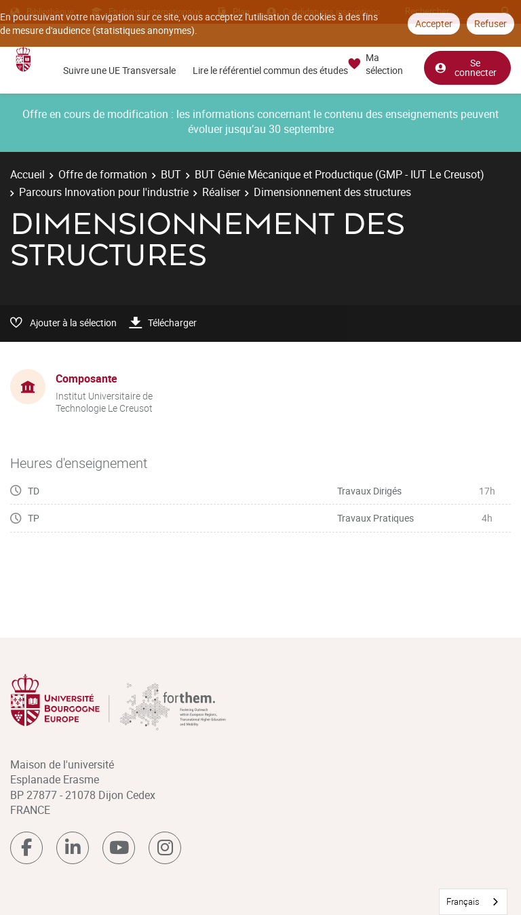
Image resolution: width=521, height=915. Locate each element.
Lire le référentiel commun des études (270, 70)
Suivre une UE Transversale (119, 70)
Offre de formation (102, 174)
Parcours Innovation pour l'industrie (104, 191)
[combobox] (473, 902)
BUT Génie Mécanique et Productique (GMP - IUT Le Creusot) (339, 174)
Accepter (433, 23)
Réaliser (221, 191)
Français (463, 901)
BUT (171, 174)
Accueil (27, 174)
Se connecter (465, 67)
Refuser (490, 23)
